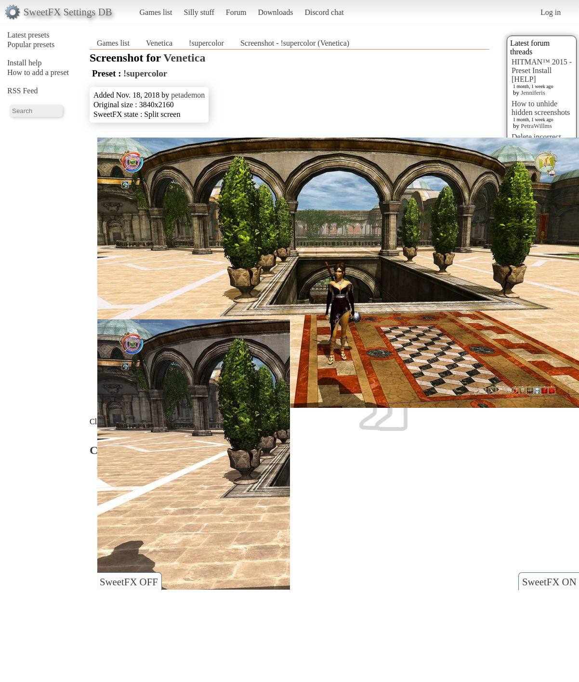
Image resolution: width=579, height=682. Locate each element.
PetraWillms (536, 125)
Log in (550, 12)
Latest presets (28, 35)
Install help (24, 63)
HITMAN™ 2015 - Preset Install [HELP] (542, 70)
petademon (188, 95)
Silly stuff (199, 12)
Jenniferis (533, 92)
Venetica (159, 43)
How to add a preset (38, 72)
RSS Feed (22, 91)
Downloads (275, 12)
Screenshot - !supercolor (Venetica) (294, 43)
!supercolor (206, 43)
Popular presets (30, 44)
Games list (156, 12)
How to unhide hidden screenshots (541, 108)
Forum (236, 12)
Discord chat (323, 12)
